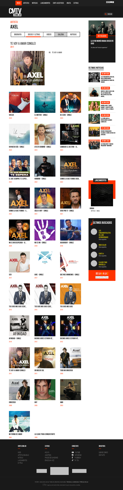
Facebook (76, 458)
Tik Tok (75, 460)
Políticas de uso (84, 482)
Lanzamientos (45, 3)
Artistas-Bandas (23, 455)
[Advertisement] (102, 163)
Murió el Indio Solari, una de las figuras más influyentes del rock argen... (107, 93)
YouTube (76, 452)
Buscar (108, 14)
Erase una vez (49, 460)
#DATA (69, 3)
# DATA (47, 452)
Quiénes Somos (103, 452)
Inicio (18, 3)
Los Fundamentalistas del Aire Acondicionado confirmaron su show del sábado (107, 79)
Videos (48, 34)
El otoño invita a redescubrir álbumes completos (106, 120)
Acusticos (48, 455)
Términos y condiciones (72, 482)
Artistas (26, 3)
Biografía (17, 34)
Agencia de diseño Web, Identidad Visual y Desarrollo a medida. (61, 485)
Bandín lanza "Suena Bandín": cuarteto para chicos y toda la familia (107, 107)
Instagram (77, 455)
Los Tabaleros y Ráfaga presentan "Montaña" (107, 145)
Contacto (102, 455)
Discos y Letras (33, 35)
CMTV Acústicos (58, 3)
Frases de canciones (51, 458)
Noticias (35, 3)
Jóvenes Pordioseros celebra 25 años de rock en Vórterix (108, 132)
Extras (76, 3)
